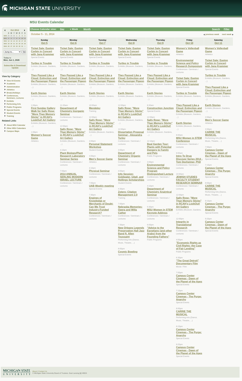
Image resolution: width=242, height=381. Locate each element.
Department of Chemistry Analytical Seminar (159, 191)
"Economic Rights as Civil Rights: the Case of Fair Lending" (189, 245)
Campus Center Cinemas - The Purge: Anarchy (189, 296)
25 (25, 43)
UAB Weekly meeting (101, 185)
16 (19, 41)
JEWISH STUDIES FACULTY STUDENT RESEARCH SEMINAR (189, 179)
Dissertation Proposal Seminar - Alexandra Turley (131, 135)
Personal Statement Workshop (100, 145)
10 (22, 38)
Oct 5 (44, 43)
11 (25, 38)
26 (8, 46)
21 (14, 43)
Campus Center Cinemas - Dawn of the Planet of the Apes (189, 278)
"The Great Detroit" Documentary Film (187, 262)
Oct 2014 (15, 30)
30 (14, 36)
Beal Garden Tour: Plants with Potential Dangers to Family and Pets (159, 148)
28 (8, 36)
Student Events (13, 113)
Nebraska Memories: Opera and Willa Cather (130, 209)
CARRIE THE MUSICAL (183, 313)
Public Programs (14, 107)
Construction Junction (160, 108)
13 (11, 41)
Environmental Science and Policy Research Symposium (189, 63)
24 (22, 43)
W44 (5, 46)
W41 (5, 38)
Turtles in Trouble (41, 63)
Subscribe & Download (15, 65)
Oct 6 (73, 43)
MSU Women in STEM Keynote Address (160, 211)
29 (11, 36)
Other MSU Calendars (16, 128)
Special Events (13, 110)
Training (10, 116)
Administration (13, 87)
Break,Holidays (13, 93)
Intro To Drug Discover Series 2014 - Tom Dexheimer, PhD (189, 158)
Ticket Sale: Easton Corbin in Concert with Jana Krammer (42, 51)
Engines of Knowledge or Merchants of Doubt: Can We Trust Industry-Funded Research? (101, 205)
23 (19, 43)
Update (15, 68)
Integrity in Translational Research (184, 224)
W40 (5, 36)
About (34, 371)
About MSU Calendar (16, 125)
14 (14, 41)
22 (17, 43)
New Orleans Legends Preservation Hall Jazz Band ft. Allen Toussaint (131, 232)
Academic (11, 84)
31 (22, 46)
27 (11, 46)
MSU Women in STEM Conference (189, 139)
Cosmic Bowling (128, 251)
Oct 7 (102, 43)
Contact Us (42, 371)
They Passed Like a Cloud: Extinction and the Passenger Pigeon (44, 78)
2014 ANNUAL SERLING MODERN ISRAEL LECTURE (71, 177)
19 (8, 43)
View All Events (13, 81)
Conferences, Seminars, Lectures (15, 97)
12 (8, 41)
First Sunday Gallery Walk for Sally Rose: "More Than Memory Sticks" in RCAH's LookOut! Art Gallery (43, 114)
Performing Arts (14, 104)
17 (22, 41)
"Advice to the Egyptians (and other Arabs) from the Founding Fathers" (159, 232)
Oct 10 (189, 43)
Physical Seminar (99, 170)
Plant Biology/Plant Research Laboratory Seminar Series (72, 156)
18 (25, 41)
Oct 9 (160, 43)
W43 (5, 43)
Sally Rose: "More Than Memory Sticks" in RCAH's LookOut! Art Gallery (73, 133)
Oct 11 (218, 43)
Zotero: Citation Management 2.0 (128, 193)
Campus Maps (13, 131)
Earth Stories (39, 93)
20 (11, 43)
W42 (5, 41)
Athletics (11, 90)
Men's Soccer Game (101, 159)
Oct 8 (131, 43)
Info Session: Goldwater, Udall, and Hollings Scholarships (131, 177)
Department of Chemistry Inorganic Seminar (72, 111)
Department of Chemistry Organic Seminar (129, 156)
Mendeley (94, 108)
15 (17, 41)
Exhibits (10, 101)
